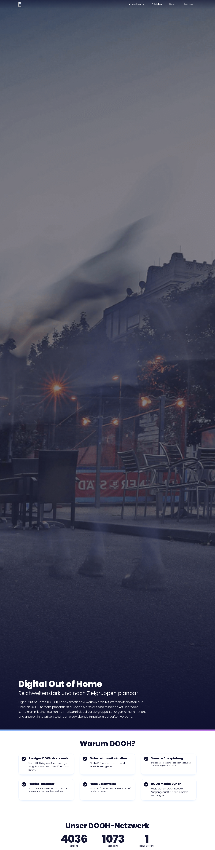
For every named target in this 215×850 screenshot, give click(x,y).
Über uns (188, 4)
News (172, 4)
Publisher (156, 4)
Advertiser (135, 4)
